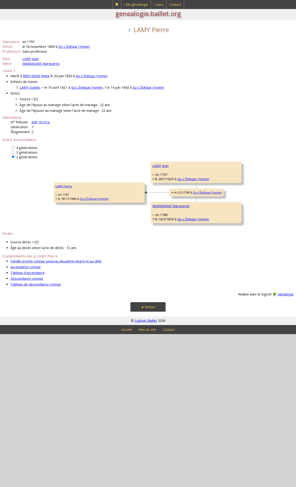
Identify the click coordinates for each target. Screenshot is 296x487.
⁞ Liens (158, 4)
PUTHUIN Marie (236, 360)
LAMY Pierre (14, 263)
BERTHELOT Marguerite (168, 235)
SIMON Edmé (235, 332)
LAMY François (236, 166)
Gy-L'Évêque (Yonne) (74, 46)
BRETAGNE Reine (36, 76)
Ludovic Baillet (146, 473)
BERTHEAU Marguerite (241, 193)
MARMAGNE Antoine (240, 276)
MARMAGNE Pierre (165, 290)
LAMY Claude (161, 179)
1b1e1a (44, 122)
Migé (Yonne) (257, 202)
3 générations (26, 152)
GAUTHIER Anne (237, 304)
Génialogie (285, 447)
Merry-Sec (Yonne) (261, 174)
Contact (175, 4)
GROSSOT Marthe (238, 249)
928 (34, 122)
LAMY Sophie (30, 87)
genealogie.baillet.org (148, 13)
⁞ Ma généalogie (136, 4)
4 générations (26, 148)
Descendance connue (26, 431)
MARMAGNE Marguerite (41, 63)
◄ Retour (148, 460)
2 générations (26, 157)
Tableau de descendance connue (35, 437)
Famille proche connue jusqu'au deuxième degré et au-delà (55, 414)
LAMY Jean (30, 59)
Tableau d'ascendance (27, 425)
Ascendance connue (25, 420)
